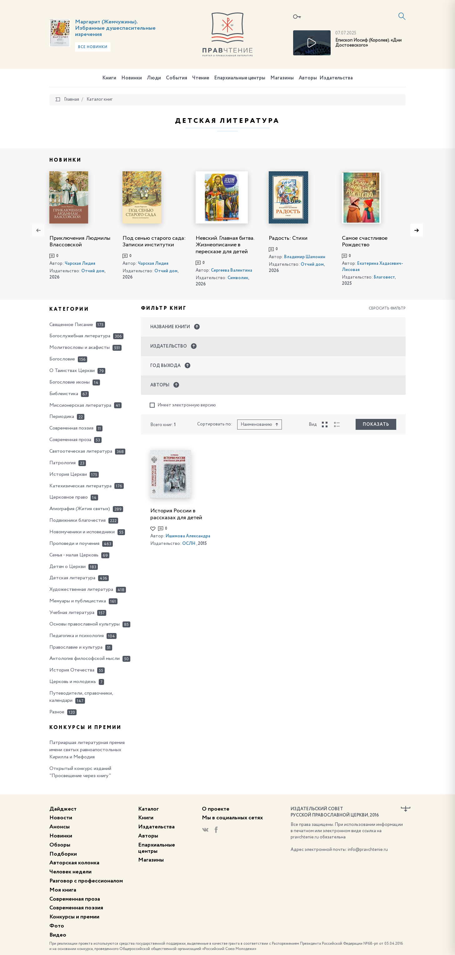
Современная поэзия (76, 908)
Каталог (148, 809)
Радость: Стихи (288, 238)
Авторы (308, 78)
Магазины (282, 78)
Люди (154, 78)
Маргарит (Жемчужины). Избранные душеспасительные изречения (115, 28)
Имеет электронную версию (183, 405)
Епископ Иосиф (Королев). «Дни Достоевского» (368, 43)
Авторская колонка (74, 863)
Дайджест (63, 809)
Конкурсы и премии (74, 917)
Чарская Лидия (80, 263)
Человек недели (70, 872)
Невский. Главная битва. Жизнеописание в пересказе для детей (225, 244)
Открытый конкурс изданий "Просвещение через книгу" (80, 772)
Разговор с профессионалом (86, 881)
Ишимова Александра (188, 536)
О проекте (215, 809)
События (176, 78)
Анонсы (59, 827)
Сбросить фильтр (387, 308)
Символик (238, 278)
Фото (56, 926)
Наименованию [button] (259, 424)
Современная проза (74, 899)
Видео (57, 935)
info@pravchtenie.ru (368, 849)
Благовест (384, 277)
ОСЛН (188, 543)
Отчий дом (92, 271)
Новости (60, 818)
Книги (109, 78)
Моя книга (62, 890)
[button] (273, 327)
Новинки (131, 78)
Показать (376, 424)
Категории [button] (69, 309)
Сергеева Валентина (231, 270)
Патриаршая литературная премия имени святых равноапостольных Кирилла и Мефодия (87, 750)
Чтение (200, 78)
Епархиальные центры (239, 78)
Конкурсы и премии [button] (85, 727)
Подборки (63, 854)
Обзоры (59, 845)
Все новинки (93, 47)
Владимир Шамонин (304, 257)
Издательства (336, 78)
